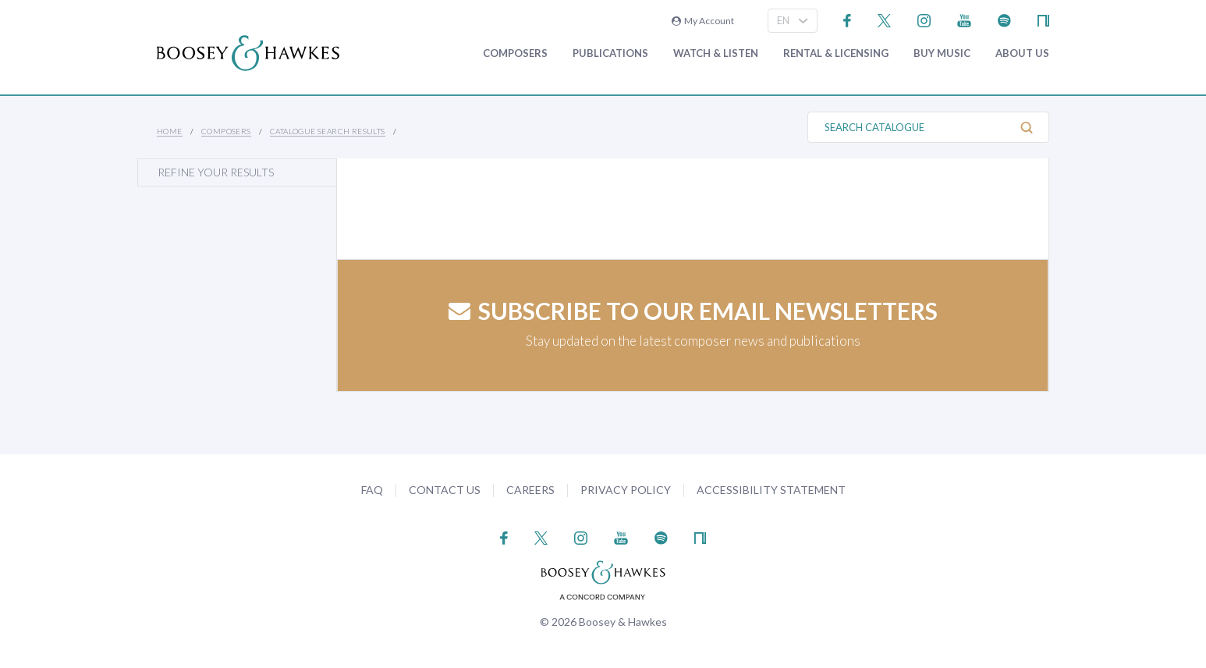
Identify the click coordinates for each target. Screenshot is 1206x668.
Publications (610, 53)
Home (170, 131)
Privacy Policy (625, 489)
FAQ (372, 489)
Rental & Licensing (836, 53)
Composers (515, 53)
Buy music (941, 53)
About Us (1022, 53)
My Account (703, 21)
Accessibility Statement (771, 489)
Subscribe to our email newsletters (693, 311)
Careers (530, 489)
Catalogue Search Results (327, 131)
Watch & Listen (715, 53)
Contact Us (445, 489)
